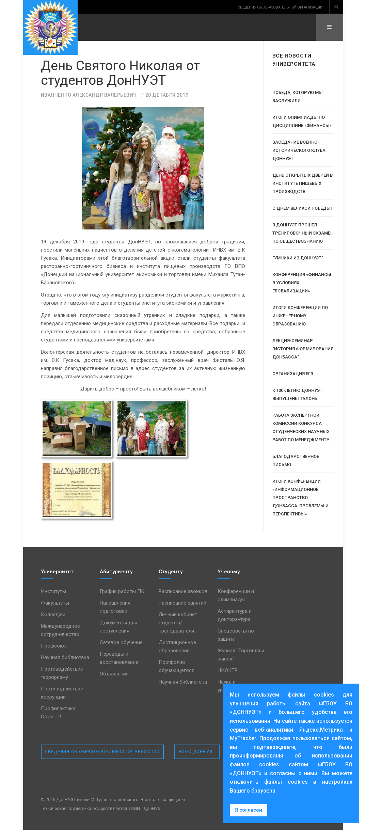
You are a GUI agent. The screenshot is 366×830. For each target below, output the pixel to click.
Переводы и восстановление (119, 658)
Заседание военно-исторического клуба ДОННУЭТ (298, 150)
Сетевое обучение (121, 642)
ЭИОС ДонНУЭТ (197, 751)
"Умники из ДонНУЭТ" (297, 257)
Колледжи (53, 614)
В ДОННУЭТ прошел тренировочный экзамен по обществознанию (302, 233)
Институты (53, 591)
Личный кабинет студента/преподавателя (178, 622)
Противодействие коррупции (62, 693)
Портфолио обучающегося (176, 666)
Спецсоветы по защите (236, 635)
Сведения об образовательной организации (102, 751)
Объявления (114, 674)
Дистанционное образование (177, 646)
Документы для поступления (118, 627)
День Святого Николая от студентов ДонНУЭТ (121, 73)
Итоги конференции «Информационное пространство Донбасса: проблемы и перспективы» (300, 497)
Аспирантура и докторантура (235, 615)
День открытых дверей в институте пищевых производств (302, 183)
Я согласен (248, 810)
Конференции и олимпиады (236, 595)
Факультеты (55, 603)
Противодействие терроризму (62, 673)
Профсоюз (54, 646)
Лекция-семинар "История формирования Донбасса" (302, 349)
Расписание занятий (182, 603)
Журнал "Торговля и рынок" (241, 655)
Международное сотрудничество (60, 630)
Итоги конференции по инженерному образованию (300, 315)
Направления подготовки (115, 607)
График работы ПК (122, 591)
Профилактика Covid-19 (58, 712)
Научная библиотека (65, 657)
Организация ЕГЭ (292, 373)
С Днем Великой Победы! (302, 208)
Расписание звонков (183, 591)
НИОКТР (228, 670)
